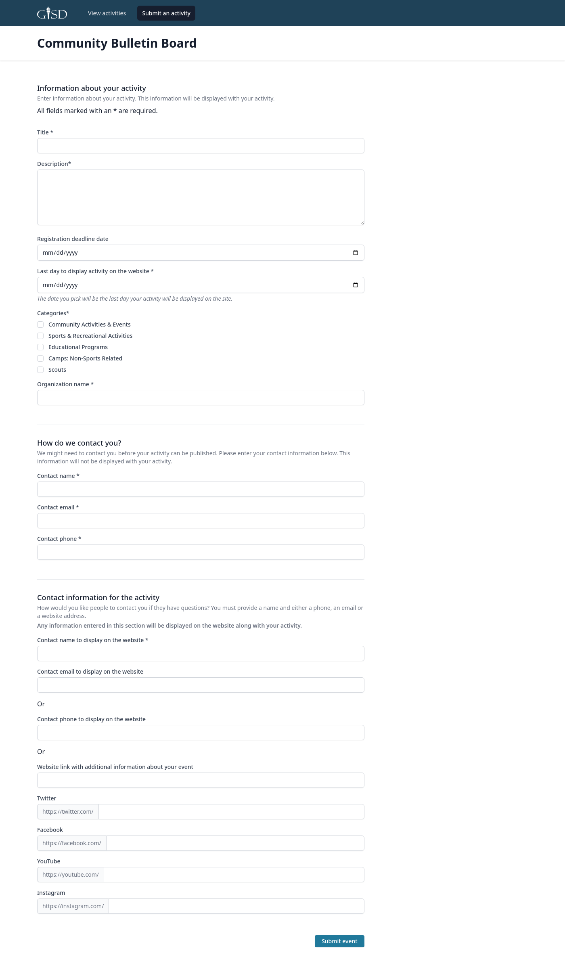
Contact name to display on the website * (93, 640)
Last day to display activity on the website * (95, 271)
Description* (54, 164)
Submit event (340, 941)
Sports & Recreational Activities (90, 335)
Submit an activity (166, 13)
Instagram (51, 892)
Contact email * (58, 507)
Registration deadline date (73, 239)
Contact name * (58, 476)
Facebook (50, 829)
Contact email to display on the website (90, 671)
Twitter (46, 798)
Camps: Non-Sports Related (85, 358)
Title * (45, 132)
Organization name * (65, 384)
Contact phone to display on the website (91, 719)
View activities (107, 13)
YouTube (48, 861)
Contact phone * (59, 538)
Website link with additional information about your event (115, 767)
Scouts (57, 369)
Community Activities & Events (89, 324)
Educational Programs (78, 347)
